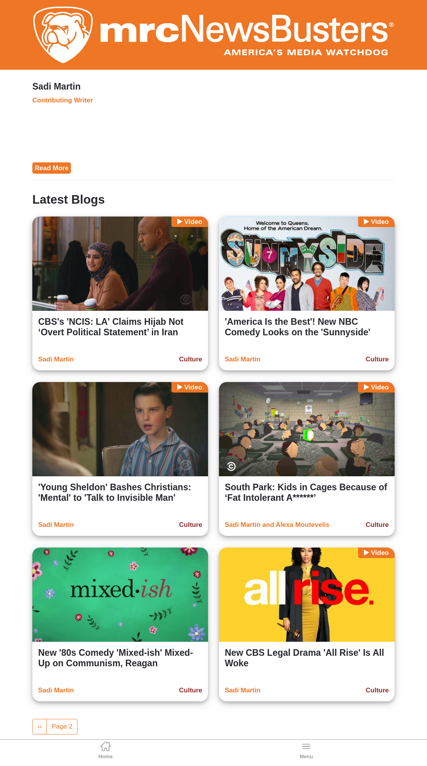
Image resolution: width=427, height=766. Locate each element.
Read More (52, 168)
